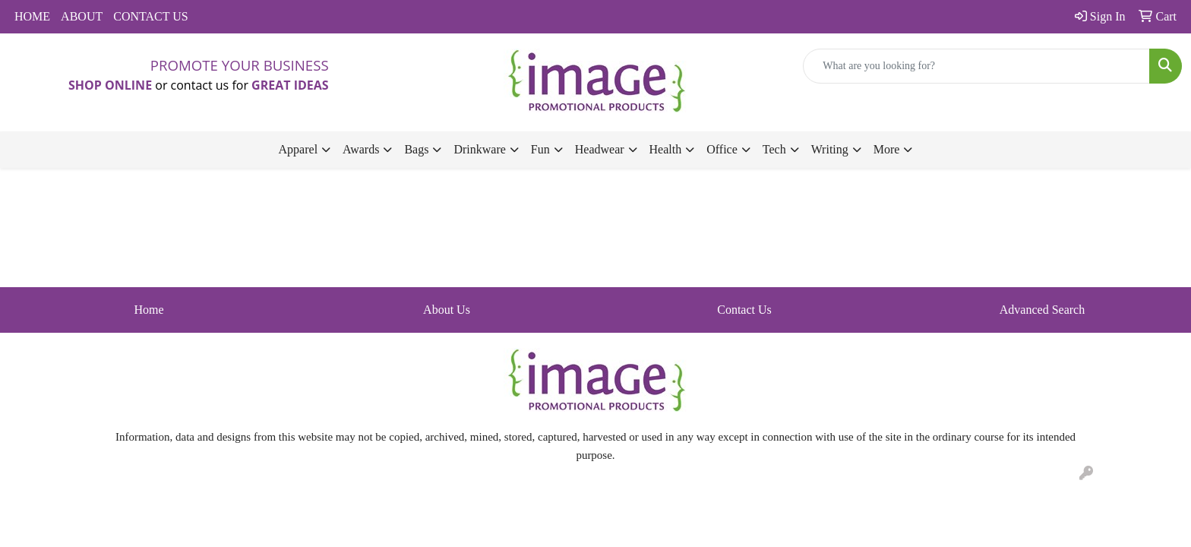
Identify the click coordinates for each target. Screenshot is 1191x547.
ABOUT (82, 16)
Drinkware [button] (479, 149)
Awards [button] (361, 149)
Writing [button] (829, 149)
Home (148, 309)
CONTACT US (150, 16)
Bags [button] (416, 149)
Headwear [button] (599, 149)
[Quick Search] (976, 66)
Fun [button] (540, 149)
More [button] (887, 149)
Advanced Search (1042, 309)
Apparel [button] (298, 149)
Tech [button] (774, 149)
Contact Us (744, 309)
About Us (446, 309)
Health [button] (665, 149)
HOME (32, 16)
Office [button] (722, 149)
